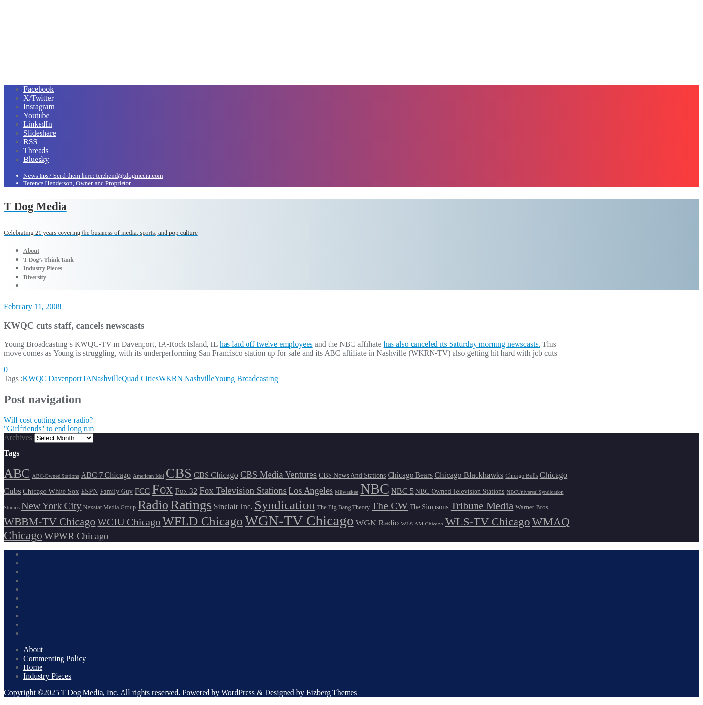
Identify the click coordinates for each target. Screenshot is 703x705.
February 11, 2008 (32, 306)
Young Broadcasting (246, 378)
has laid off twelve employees (266, 344)
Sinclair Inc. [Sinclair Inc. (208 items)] (232, 506)
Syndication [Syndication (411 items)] (284, 505)
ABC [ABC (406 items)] (17, 473)
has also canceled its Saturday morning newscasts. (462, 344)
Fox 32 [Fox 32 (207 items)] (186, 491)
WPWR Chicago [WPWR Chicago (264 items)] (76, 535)
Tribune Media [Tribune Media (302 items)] (482, 506)
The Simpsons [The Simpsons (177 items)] (429, 507)
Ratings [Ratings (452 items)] (191, 504)
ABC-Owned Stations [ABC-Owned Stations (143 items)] (55, 476)
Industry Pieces (47, 676)
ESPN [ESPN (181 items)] (89, 491)
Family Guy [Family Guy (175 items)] (116, 491)
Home (32, 667)
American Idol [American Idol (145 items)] (148, 476)
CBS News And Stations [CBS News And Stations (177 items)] (352, 475)
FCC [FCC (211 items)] (142, 491)
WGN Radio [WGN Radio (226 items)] (377, 522)
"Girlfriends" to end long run (49, 428)
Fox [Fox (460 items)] (162, 489)
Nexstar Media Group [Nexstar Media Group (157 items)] (109, 507)
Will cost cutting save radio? (48, 420)
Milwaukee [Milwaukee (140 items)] (346, 492)
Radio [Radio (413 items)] (153, 505)
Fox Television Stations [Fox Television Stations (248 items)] (243, 490)
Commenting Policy (54, 658)
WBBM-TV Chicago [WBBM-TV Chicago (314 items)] (50, 522)
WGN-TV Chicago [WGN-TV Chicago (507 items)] (299, 520)
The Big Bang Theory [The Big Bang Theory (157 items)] (343, 507)
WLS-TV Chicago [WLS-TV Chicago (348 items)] (487, 521)
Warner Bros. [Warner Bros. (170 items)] (532, 507)
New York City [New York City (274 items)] (51, 506)
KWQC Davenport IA (56, 378)
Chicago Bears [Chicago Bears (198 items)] (410, 475)
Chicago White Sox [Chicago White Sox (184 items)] (51, 491)
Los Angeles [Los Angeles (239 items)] (311, 491)
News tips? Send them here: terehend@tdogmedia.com (93, 175)
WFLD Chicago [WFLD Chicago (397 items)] (203, 521)
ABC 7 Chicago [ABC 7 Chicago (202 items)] (106, 475)
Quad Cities (140, 378)
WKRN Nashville (186, 378)
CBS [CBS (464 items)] (179, 473)
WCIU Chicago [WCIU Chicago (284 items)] (129, 522)
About (33, 649)
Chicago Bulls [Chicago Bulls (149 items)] (521, 476)
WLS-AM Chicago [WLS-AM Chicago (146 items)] (422, 523)
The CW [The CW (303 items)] (390, 506)
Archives (18, 437)
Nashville (107, 378)
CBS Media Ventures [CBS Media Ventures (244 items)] (278, 474)
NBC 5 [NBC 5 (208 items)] (402, 491)
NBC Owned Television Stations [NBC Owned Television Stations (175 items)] (460, 491)
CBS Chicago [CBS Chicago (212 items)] (216, 475)
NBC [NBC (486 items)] (374, 489)
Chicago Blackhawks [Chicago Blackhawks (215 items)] (468, 475)
